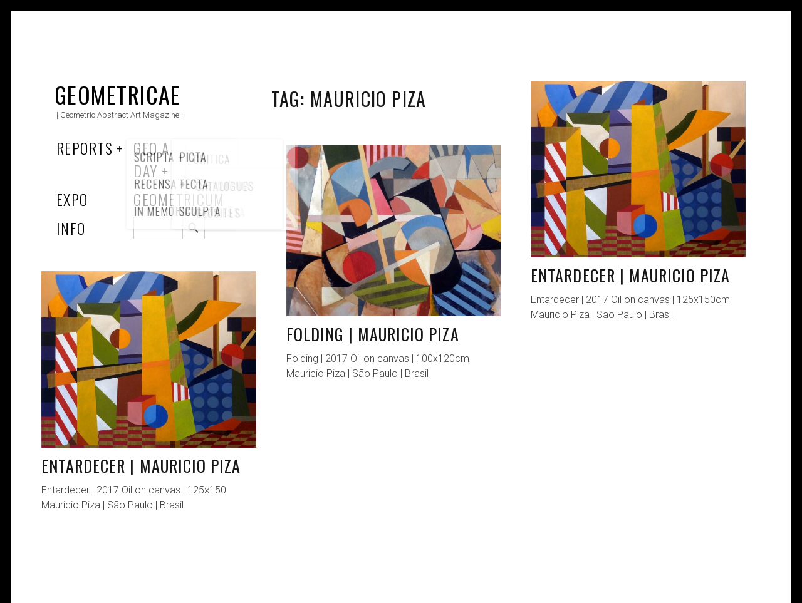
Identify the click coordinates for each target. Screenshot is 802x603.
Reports (84, 148)
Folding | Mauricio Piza (372, 334)
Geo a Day (151, 159)
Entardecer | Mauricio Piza (630, 275)
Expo (72, 199)
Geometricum (178, 199)
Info (71, 228)
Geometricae (118, 94)
